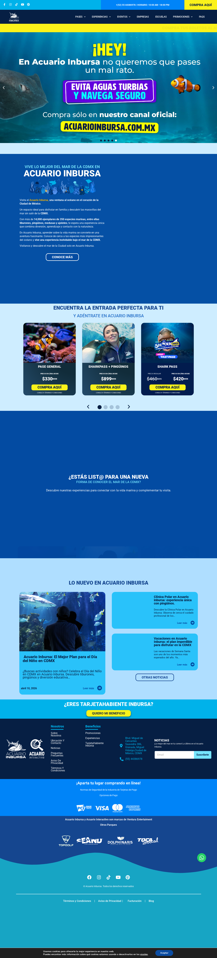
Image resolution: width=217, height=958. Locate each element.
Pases (80, 16)
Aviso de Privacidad (57, 762)
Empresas (143, 16)
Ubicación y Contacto (57, 742)
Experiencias (101, 16)
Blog (151, 901)
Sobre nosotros (56, 734)
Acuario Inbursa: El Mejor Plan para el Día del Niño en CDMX (60, 659)
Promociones (182, 16)
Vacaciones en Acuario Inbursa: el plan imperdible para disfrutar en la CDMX (173, 641)
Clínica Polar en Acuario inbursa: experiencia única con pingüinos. (173, 600)
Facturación (135, 901)
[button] (4, 88)
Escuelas (161, 16)
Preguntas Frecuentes (57, 754)
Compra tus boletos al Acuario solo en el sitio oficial (108, 28)
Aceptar (164, 952)
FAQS (202, 16)
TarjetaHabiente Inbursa (93, 744)
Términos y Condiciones (58, 769)
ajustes (144, 954)
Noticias (55, 748)
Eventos (123, 16)
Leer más (88, 688)
